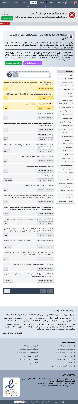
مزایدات (42, 2)
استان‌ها (25, 2)
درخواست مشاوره (13, 63)
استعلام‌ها (33, 2)
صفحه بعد (7, 291)
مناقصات (51, 2)
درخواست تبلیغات (33, 63)
